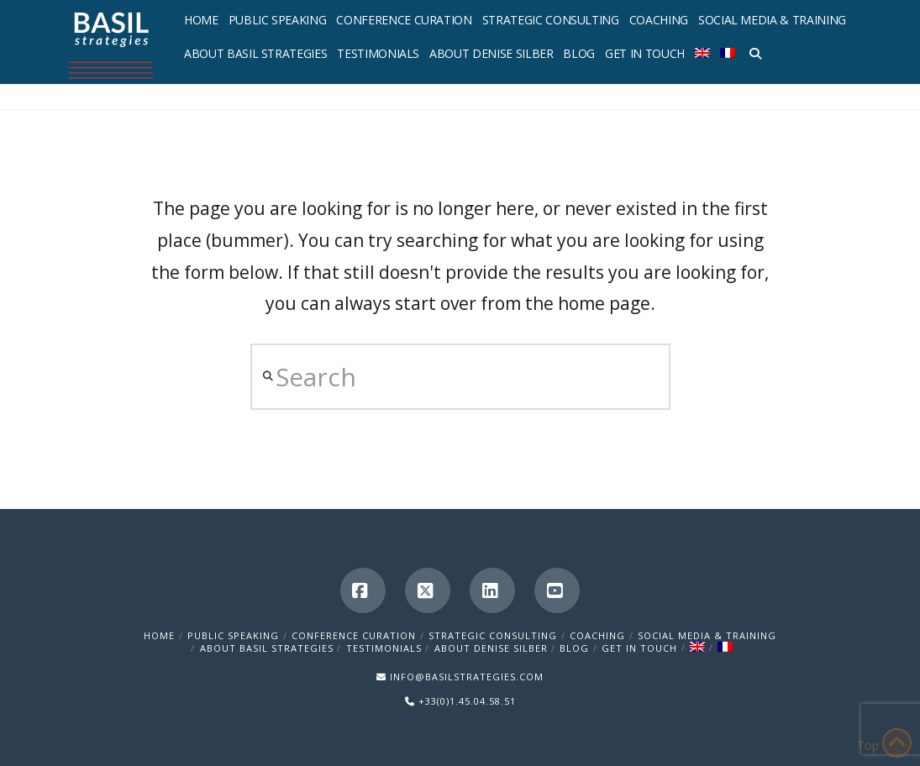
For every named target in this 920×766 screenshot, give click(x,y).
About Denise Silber (491, 648)
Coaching (597, 635)
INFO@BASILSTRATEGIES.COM (467, 676)
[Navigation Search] (752, 50)
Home (159, 635)
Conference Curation (354, 635)
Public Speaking (233, 635)
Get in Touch (639, 648)
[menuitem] (702, 50)
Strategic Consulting (492, 635)
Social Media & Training (707, 635)
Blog (574, 648)
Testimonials (384, 648)
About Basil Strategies (267, 648)
